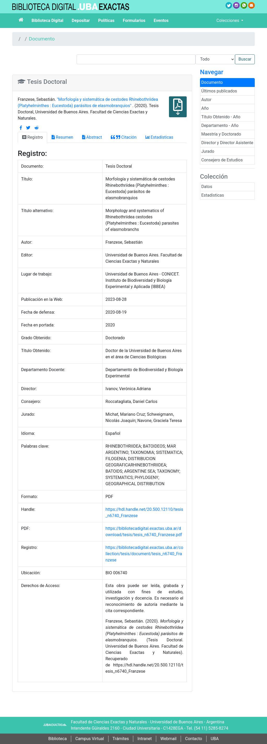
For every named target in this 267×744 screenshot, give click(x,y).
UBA (215, 738)
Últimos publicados (219, 91)
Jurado (207, 151)
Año (205, 108)
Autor (206, 99)
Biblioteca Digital (47, 20)
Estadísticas (212, 195)
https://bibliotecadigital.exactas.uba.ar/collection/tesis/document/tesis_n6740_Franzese (144, 554)
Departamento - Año (220, 125)
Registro (32, 137)
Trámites (121, 738)
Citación (123, 137)
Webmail (168, 738)
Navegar (211, 72)
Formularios (134, 20)
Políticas (106, 20)
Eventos (161, 20)
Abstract (92, 137)
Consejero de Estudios (222, 159)
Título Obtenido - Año (220, 116)
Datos (206, 186)
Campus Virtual (89, 738)
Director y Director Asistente (227, 142)
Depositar (81, 20)
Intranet (144, 738)
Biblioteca (57, 738)
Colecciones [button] (228, 20)
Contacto (193, 738)
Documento (42, 39)
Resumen (62, 137)
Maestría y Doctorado (221, 134)
